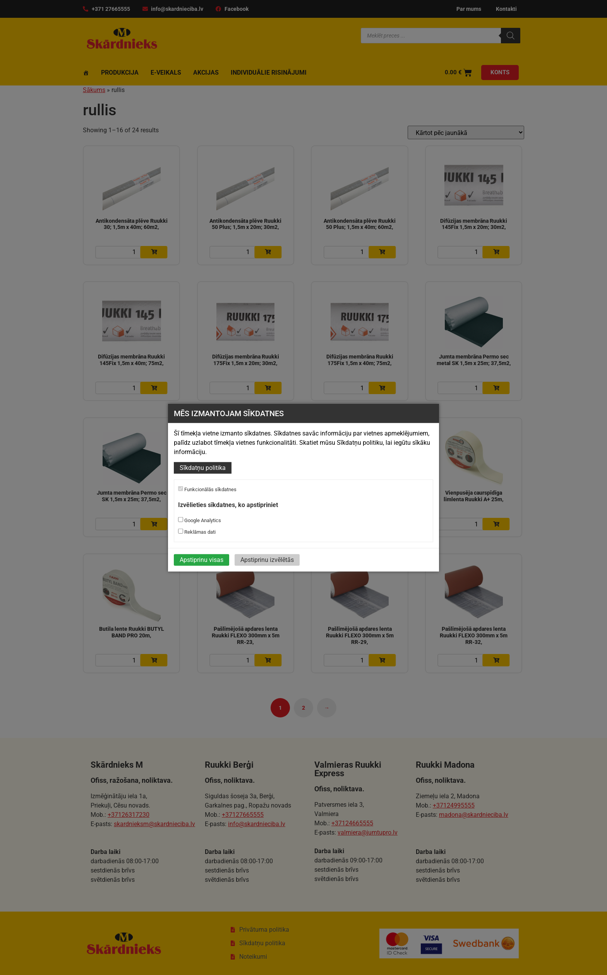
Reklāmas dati (197, 532)
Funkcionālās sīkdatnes (207, 489)
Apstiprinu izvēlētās (267, 559)
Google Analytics (199, 520)
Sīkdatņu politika (203, 467)
